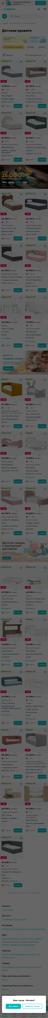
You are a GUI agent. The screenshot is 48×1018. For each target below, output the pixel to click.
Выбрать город (32, 1006)
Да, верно (13, 1006)
